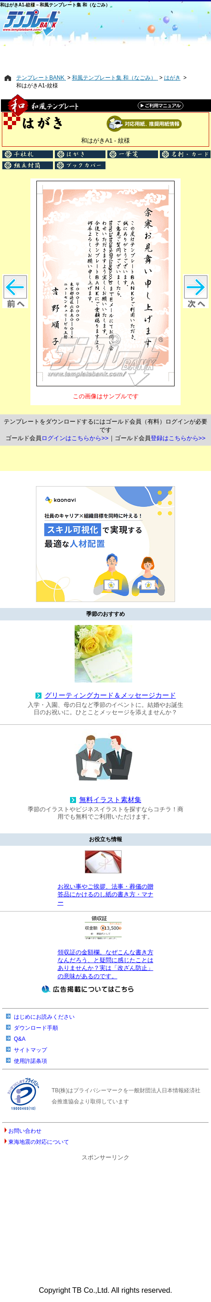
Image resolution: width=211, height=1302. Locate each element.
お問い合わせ (24, 1131)
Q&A (19, 1039)
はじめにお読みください (44, 1017)
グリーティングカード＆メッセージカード (110, 695)
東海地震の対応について (38, 1142)
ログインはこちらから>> (75, 438)
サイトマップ (30, 1050)
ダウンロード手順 (36, 1028)
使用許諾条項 (30, 1061)
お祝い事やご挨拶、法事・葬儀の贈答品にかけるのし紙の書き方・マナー (105, 894)
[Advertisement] (105, 54)
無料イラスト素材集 (110, 799)
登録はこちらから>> (178, 438)
